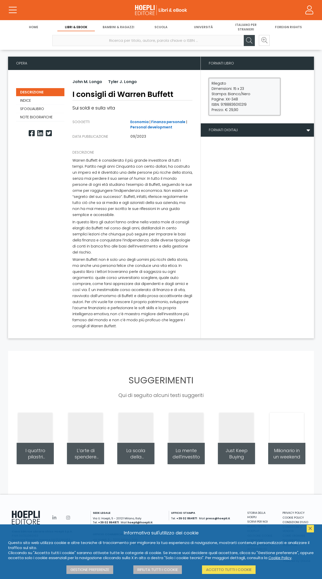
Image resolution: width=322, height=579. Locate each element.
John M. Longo (87, 82)
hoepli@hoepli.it (140, 522)
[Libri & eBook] (161, 10)
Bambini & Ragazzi (118, 27)
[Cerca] (249, 40)
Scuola (161, 27)
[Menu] (12, 10)
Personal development (151, 127)
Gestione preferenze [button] (89, 569)
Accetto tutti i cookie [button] (229, 569)
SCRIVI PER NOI (257, 522)
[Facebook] (32, 133)
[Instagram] (68, 518)
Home (33, 27)
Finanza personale (168, 121)
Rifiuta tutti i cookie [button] (157, 569)
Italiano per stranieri (246, 27)
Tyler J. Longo (122, 82)
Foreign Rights (288, 27)
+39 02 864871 (108, 522)
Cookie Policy (280, 557)
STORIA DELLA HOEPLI (256, 515)
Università (203, 27)
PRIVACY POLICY (294, 513)
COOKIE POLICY (293, 518)
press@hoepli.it (218, 518)
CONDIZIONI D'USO (295, 522)
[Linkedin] (40, 133)
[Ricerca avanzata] (264, 40)
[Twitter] (49, 133)
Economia (139, 121)
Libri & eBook (76, 27)
